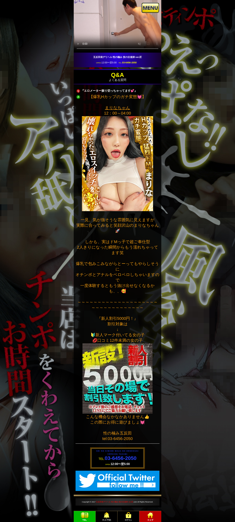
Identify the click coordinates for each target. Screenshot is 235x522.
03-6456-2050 (129, 62)
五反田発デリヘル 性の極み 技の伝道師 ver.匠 (114, 502)
